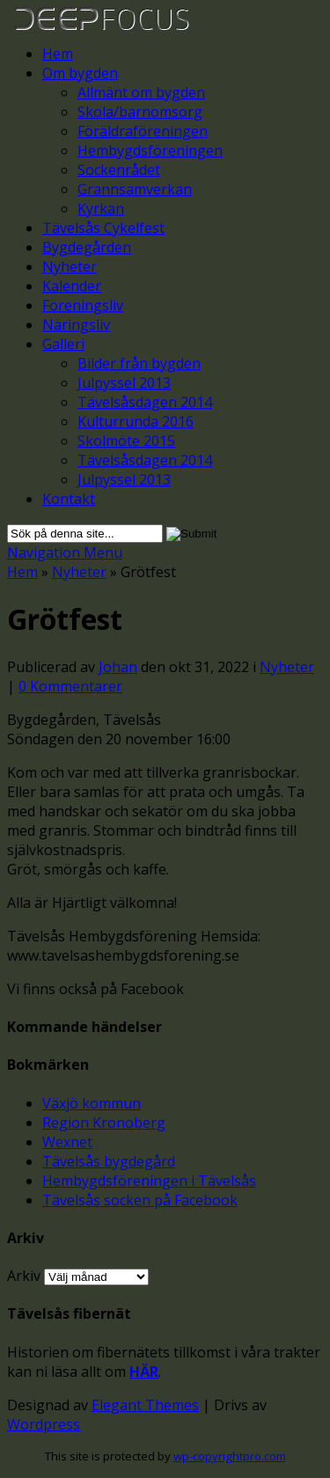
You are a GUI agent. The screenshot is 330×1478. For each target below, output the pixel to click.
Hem (57, 53)
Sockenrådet (118, 169)
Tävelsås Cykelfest (103, 228)
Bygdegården (86, 247)
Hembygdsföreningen (150, 150)
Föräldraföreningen (142, 131)
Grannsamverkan (134, 189)
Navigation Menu (64, 552)
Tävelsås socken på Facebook (140, 1200)
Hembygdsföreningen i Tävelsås (149, 1180)
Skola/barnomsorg (139, 111)
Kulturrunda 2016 (135, 421)
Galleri (63, 344)
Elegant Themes (145, 1405)
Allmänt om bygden (141, 92)
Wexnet (67, 1142)
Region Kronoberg (103, 1122)
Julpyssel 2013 (124, 382)
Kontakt (68, 499)
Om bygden (80, 73)
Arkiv (23, 1275)
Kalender (71, 286)
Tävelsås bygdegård (108, 1161)
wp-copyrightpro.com (229, 1456)
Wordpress (43, 1424)
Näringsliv (76, 324)
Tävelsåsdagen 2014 (144, 402)
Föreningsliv (82, 305)
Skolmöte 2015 (126, 440)
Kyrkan (100, 208)
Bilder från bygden (139, 363)
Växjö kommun (91, 1103)
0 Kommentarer (70, 686)
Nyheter (69, 266)
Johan (118, 667)
